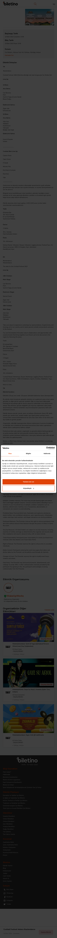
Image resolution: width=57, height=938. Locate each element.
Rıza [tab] (10, 453)
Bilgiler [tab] (28, 453)
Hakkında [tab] (47, 453)
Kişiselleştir (28, 488)
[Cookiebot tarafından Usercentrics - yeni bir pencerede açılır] (46, 448)
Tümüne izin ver (28, 482)
